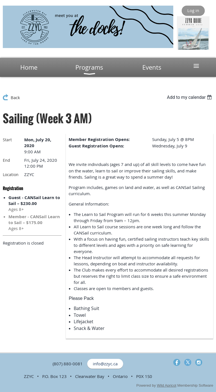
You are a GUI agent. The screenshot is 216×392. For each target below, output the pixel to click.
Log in (193, 10)
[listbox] (190, 97)
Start (7, 139)
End (6, 160)
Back (15, 97)
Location (11, 174)
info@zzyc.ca (105, 363)
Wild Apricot (166, 385)
